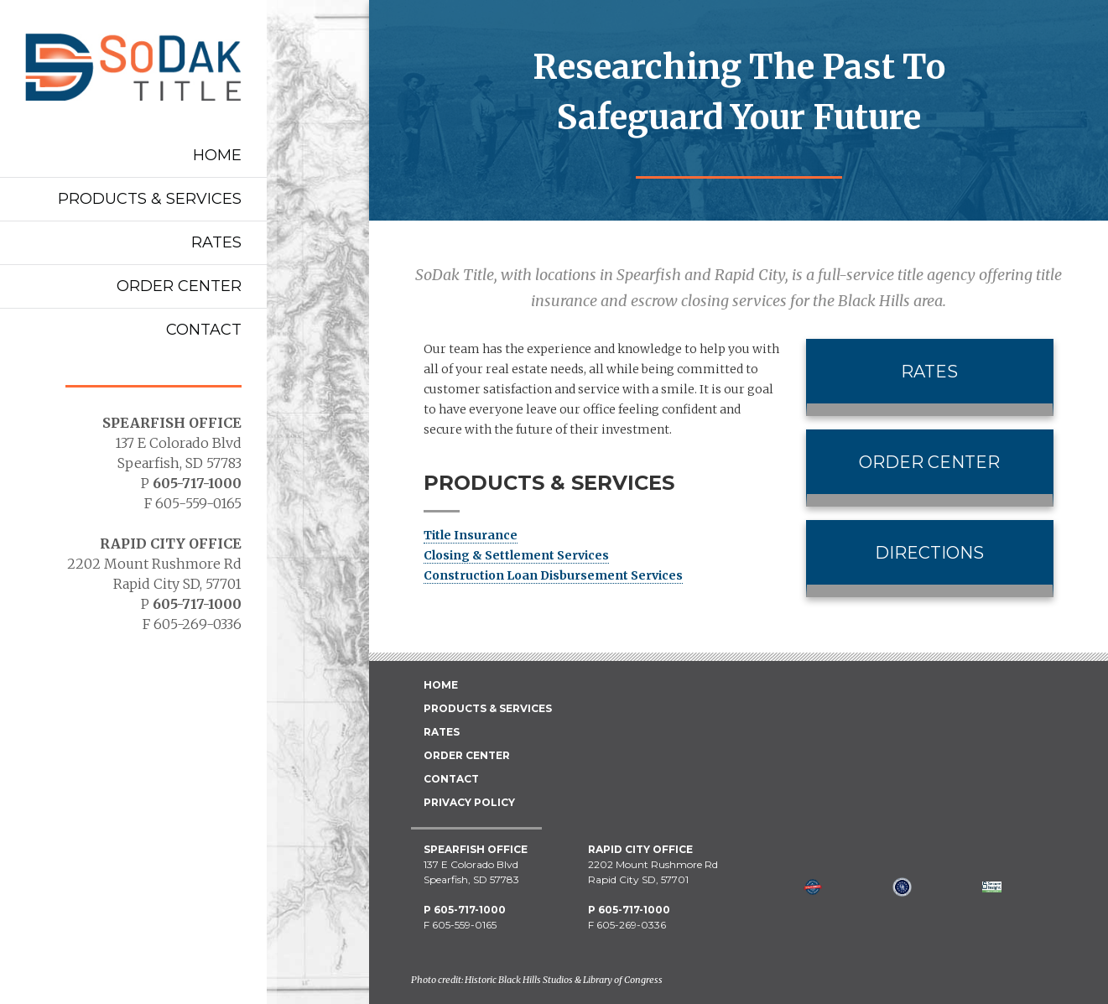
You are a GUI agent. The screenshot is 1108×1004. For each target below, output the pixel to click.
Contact (204, 329)
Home (217, 155)
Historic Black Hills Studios (519, 980)
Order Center (179, 286)
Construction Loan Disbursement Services (553, 575)
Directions (929, 553)
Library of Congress (623, 980)
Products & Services (150, 199)
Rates (216, 242)
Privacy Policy (469, 802)
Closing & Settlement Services (516, 555)
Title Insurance (471, 535)
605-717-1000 (197, 483)
